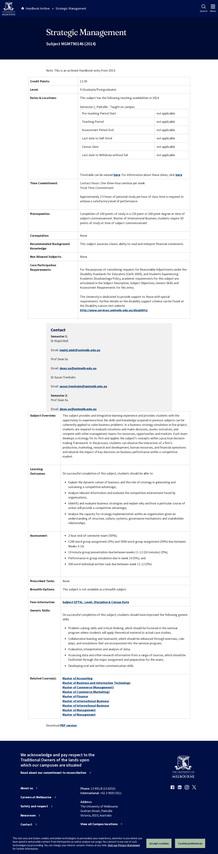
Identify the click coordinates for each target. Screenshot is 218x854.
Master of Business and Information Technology (96, 683)
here (117, 175)
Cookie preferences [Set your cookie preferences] (190, 843)
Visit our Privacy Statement (124, 845)
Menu (213, 8)
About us (27, 788)
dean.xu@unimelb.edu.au (78, 368)
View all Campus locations (99, 824)
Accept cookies (159, 843)
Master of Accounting (77, 678)
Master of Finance (75, 696)
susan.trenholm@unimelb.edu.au (83, 386)
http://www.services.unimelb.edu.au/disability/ (114, 310)
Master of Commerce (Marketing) (86, 692)
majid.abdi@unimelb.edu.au (80, 350)
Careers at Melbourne (36, 797)
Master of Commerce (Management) (88, 687)
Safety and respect (34, 806)
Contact (26, 824)
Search (203, 8)
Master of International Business (85, 701)
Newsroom (28, 815)
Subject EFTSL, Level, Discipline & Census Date (95, 602)
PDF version (68, 725)
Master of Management (79, 710)
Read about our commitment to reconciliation (53, 773)
